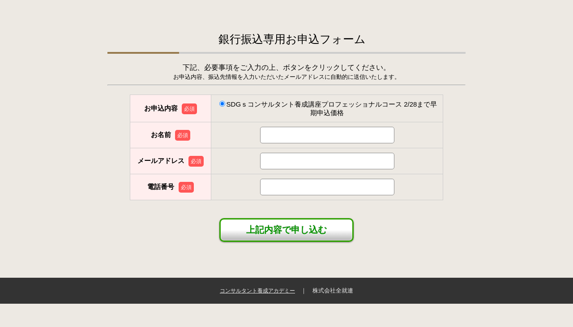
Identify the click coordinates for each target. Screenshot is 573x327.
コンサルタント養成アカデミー (257, 291)
